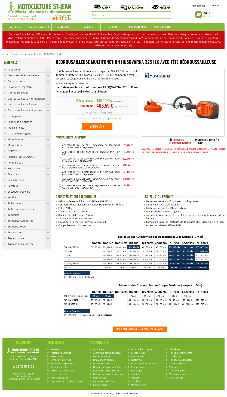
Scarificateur (29, 174)
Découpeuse (29, 116)
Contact (215, 5)
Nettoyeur (29, 151)
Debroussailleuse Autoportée (29, 110)
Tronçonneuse (29, 238)
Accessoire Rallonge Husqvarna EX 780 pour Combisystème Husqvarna (91, 146)
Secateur (29, 186)
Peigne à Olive (138, 384)
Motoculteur (29, 145)
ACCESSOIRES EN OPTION (71, 137)
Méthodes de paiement (63, 363)
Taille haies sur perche (29, 209)
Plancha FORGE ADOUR (29, 157)
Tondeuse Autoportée (29, 221)
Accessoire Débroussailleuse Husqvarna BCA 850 (91, 153)
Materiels (15, 27)
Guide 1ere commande (63, 370)
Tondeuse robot (29, 226)
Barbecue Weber (29, 81)
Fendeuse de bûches (29, 122)
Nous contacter (162, 27)
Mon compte (198, 5)
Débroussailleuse (29, 93)
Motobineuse (29, 139)
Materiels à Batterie (39, 27)
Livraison (106, 7)
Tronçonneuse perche (29, 244)
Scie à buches (29, 180)
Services (113, 27)
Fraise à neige (29, 128)
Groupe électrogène (29, 133)
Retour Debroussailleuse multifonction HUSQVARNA (140, 329)
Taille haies (29, 203)
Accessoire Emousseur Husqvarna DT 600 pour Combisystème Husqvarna (91, 180)
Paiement (165, 6)
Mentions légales (59, 377)
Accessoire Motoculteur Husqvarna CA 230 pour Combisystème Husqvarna (91, 166)
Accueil (6, 54)
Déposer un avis (113, 118)
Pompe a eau (29, 162)
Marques (88, 27)
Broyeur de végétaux (29, 87)
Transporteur (29, 232)
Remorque (29, 168)
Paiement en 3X (59, 367)
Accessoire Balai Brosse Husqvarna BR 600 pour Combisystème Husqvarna (91, 186)
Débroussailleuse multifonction (29, 98)
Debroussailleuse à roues (29, 104)
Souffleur (29, 197)
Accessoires (63, 27)
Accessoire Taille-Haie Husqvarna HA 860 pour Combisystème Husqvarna (91, 173)
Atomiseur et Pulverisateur (29, 75)
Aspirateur (29, 69)
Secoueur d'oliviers (29, 192)
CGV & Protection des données (67, 381)
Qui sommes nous (137, 27)
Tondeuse (29, 215)
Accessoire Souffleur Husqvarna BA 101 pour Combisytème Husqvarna (91, 159)
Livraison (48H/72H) (61, 359)
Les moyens (135, 7)
